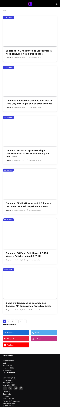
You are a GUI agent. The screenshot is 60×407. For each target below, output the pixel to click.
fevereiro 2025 (8, 368)
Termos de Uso (8, 399)
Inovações (6, 382)
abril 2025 (6, 363)
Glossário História (9, 403)
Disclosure (6, 392)
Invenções (6, 385)
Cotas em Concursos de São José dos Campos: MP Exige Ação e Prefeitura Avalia (28, 304)
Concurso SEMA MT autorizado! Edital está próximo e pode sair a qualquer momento (29, 205)
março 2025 (7, 365)
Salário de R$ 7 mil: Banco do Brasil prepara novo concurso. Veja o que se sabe (29, 52)
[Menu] (3, 4)
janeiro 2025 (7, 370)
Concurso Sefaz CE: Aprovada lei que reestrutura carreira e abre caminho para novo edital (27, 153)
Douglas (8, 57)
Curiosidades (7, 380)
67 (21, 321)
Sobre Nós (7, 394)
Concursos (8, 17)
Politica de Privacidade (11, 401)
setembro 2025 (8, 361)
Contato (6, 396)
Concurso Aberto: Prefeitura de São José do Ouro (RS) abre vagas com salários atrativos (29, 102)
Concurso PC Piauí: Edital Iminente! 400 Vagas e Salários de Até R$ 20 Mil (27, 255)
